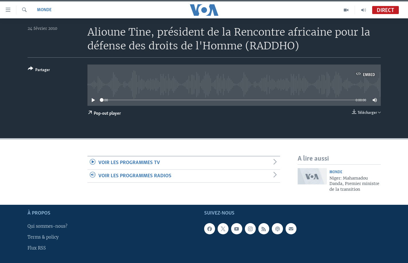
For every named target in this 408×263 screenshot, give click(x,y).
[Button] (39, 70)
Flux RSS (37, 248)
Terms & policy (43, 237)
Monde (44, 10)
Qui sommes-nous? (47, 226)
